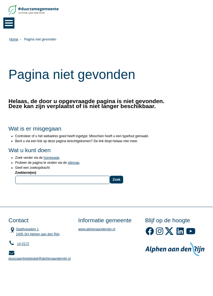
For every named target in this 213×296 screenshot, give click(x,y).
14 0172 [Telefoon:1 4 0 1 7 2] (23, 244)
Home (13, 39)
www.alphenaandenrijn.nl (96, 229)
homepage (51, 158)
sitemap (73, 163)
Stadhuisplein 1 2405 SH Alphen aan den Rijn (34, 231)
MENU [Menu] (8, 23)
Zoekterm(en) (25, 173)
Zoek (116, 180)
